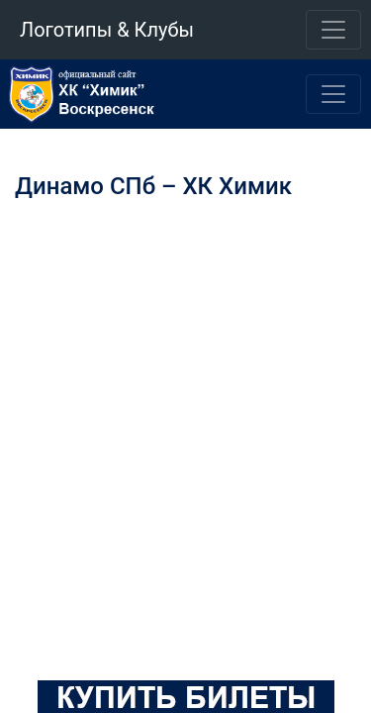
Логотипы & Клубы (107, 30)
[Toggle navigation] (333, 30)
